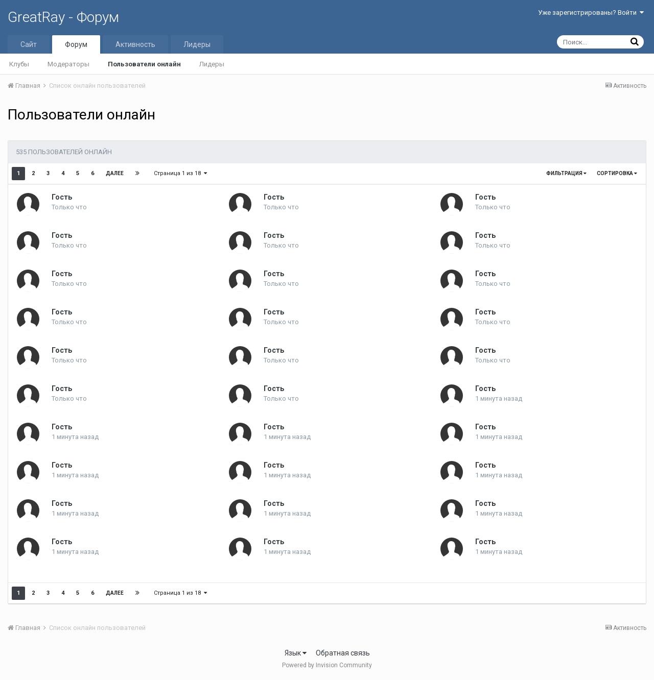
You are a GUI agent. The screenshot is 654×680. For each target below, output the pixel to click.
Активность (135, 44)
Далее (115, 173)
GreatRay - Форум (63, 17)
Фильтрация (566, 173)
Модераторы (68, 64)
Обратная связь (343, 653)
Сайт (28, 44)
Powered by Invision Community (327, 665)
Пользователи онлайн (144, 64)
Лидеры (211, 64)
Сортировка (617, 173)
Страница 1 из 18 (180, 173)
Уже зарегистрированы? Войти (591, 12)
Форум (76, 44)
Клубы (19, 64)
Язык (296, 653)
